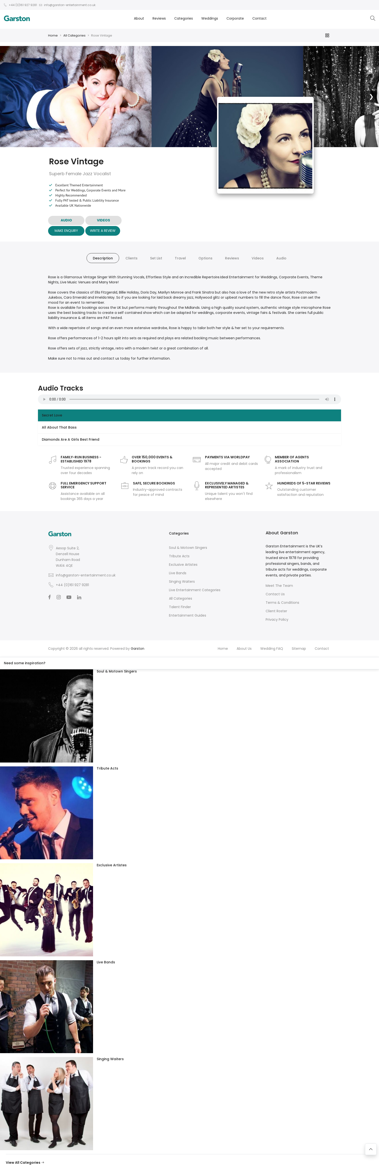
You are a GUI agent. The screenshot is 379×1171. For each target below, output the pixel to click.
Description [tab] (103, 258)
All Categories (74, 35)
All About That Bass (59, 427)
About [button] (139, 18)
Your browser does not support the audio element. (189, 399)
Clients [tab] (131, 258)
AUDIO (66, 220)
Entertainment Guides (187, 615)
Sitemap (299, 648)
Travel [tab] (180, 258)
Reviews (159, 18)
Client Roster (276, 611)
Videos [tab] (258, 258)
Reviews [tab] (232, 258)
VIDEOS (103, 220)
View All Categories (25, 1162)
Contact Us (275, 594)
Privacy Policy (277, 619)
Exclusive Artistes (183, 564)
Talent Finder (180, 606)
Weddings (209, 18)
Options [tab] (205, 258)
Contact (259, 18)
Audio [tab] (281, 258)
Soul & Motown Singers (188, 547)
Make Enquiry (66, 230)
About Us (244, 648)
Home (53, 35)
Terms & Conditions (282, 602)
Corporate (235, 18)
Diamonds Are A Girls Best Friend (70, 439)
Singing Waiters (182, 581)
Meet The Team (279, 585)
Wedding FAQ (271, 648)
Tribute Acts (179, 556)
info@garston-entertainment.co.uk (86, 575)
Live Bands (177, 573)
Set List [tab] (156, 258)
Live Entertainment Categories (194, 590)
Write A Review (103, 230)
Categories (183, 18)
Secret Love (52, 415)
